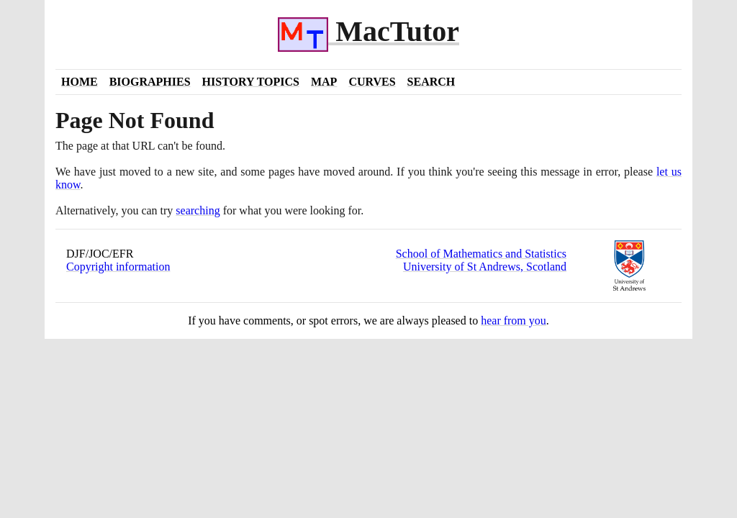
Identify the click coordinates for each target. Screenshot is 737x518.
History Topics (250, 82)
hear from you (513, 320)
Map (324, 82)
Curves (371, 82)
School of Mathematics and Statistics (481, 253)
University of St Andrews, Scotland (484, 266)
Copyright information (118, 266)
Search (431, 82)
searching (198, 210)
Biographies (150, 82)
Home (79, 82)
